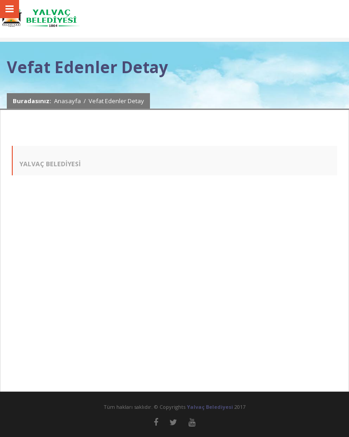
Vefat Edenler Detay (116, 101)
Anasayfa (67, 101)
